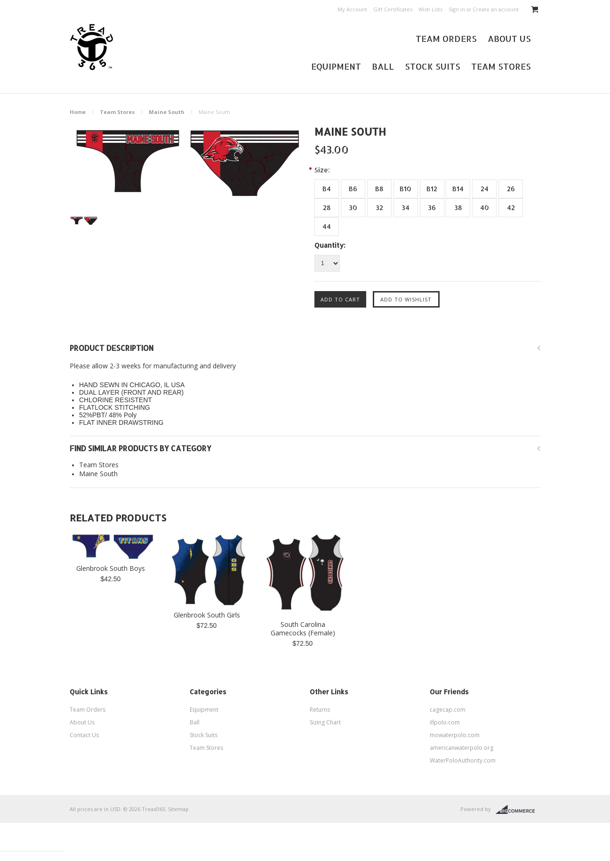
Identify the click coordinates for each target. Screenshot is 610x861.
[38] (458, 207)
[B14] (458, 188)
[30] (353, 207)
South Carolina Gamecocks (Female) (303, 628)
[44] (326, 226)
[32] (379, 207)
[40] (484, 207)
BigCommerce (518, 809)
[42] (510, 207)
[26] (510, 188)
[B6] (353, 188)
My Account (352, 9)
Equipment (336, 66)
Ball (383, 66)
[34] (405, 207)
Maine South (167, 111)
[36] (432, 207)
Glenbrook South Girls (207, 615)
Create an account (496, 9)
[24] (484, 188)
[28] (326, 207)
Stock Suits (432, 66)
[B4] (326, 188)
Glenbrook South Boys (110, 568)
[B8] (379, 188)
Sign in (457, 9)
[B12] (432, 188)
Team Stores (501, 66)
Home (78, 111)
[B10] (405, 188)
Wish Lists (430, 9)
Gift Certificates (392, 9)
